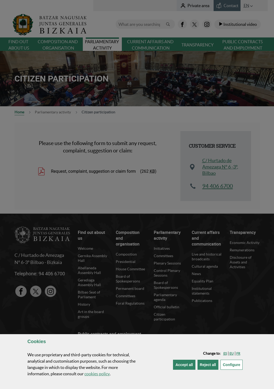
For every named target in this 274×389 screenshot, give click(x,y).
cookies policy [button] (97, 373)
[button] (225, 353)
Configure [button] (233, 364)
